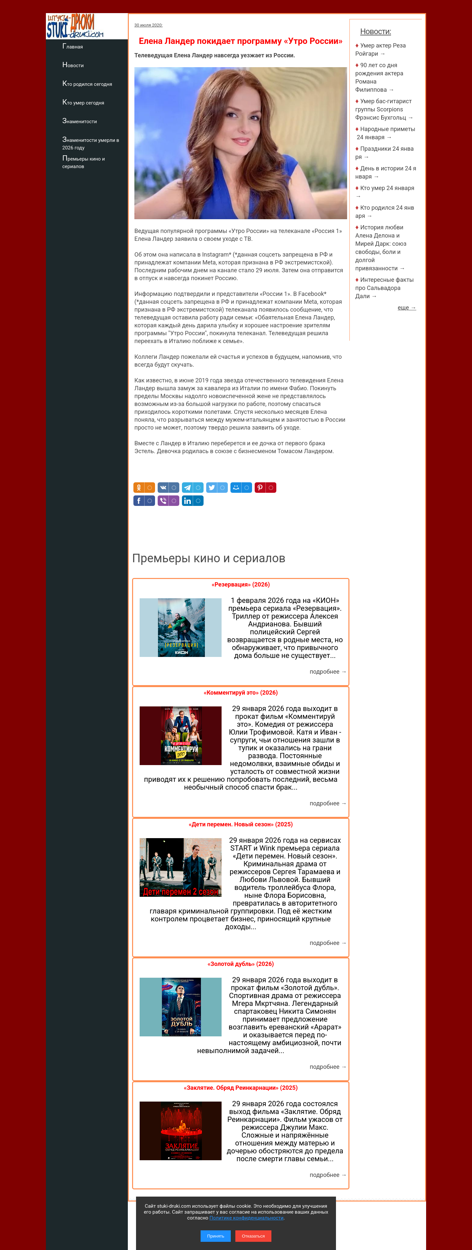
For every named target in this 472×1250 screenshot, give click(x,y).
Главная (72, 46)
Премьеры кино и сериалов (83, 162)
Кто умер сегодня (83, 102)
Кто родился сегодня (87, 83)
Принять (215, 1236)
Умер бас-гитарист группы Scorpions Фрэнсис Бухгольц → (384, 109)
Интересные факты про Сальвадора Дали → (384, 287)
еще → (407, 307)
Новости (73, 64)
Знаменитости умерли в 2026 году (90, 143)
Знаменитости (79, 120)
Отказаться (253, 1236)
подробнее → (328, 671)
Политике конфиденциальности (246, 1218)
